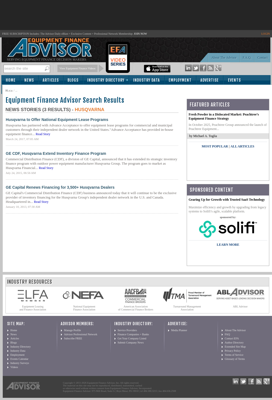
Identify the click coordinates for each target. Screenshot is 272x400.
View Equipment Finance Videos (78, 68)
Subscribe (16, 89)
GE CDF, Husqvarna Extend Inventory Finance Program (56, 153)
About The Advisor (223, 58)
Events (234, 80)
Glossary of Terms (235, 358)
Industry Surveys (19, 363)
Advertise (209, 80)
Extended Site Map (235, 346)
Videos (14, 367)
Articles (51, 80)
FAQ (227, 334)
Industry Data (146, 80)
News (29, 80)
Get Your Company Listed (132, 338)
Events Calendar (19, 358)
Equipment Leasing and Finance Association (32, 308)
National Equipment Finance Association (84, 308)
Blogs (73, 80)
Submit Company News (131, 342)
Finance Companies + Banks (133, 334)
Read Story (43, 134)
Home (11, 80)
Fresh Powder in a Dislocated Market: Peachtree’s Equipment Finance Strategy (224, 116)
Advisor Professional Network (80, 334)
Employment (180, 80)
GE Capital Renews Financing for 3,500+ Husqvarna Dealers (60, 187)
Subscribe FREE (73, 338)
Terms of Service (234, 354)
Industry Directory (105, 80)
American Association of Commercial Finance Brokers (135, 308)
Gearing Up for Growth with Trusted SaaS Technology (227, 200)
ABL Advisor (240, 306)
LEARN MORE (228, 245)
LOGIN (265, 33)
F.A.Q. (247, 58)
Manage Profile (72, 330)
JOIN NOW (140, 33)
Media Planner (179, 330)
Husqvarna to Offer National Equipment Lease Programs (57, 119)
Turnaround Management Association (187, 308)
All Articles (242, 146)
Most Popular (215, 146)
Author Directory (234, 342)
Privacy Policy (233, 350)
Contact (263, 58)
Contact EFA (232, 338)
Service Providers (127, 330)
